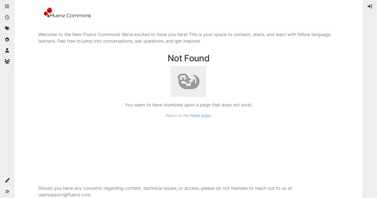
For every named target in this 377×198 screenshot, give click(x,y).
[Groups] (7, 61)
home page (200, 115)
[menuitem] (370, 6)
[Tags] (7, 28)
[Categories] (7, 6)
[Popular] (7, 39)
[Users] (7, 50)
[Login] (370, 6)
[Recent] (7, 17)
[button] (7, 180)
